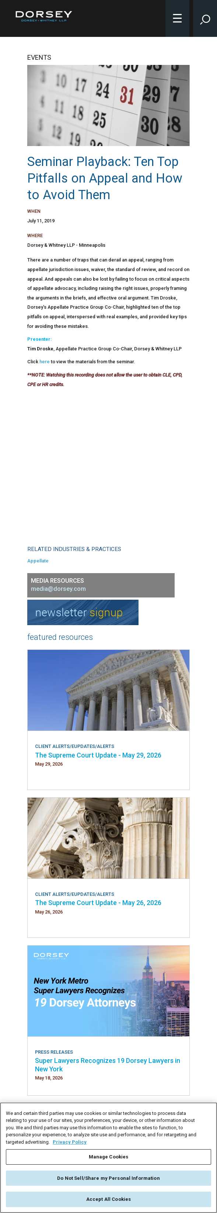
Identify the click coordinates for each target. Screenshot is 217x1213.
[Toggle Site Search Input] (205, 18)
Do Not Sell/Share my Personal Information (108, 1178)
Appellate (38, 561)
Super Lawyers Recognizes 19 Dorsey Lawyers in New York (107, 1064)
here (44, 361)
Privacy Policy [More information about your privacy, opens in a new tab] (70, 1142)
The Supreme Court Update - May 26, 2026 (98, 903)
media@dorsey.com (58, 588)
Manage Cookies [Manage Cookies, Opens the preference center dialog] (109, 1157)
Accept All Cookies (108, 1199)
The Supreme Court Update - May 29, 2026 (98, 755)
